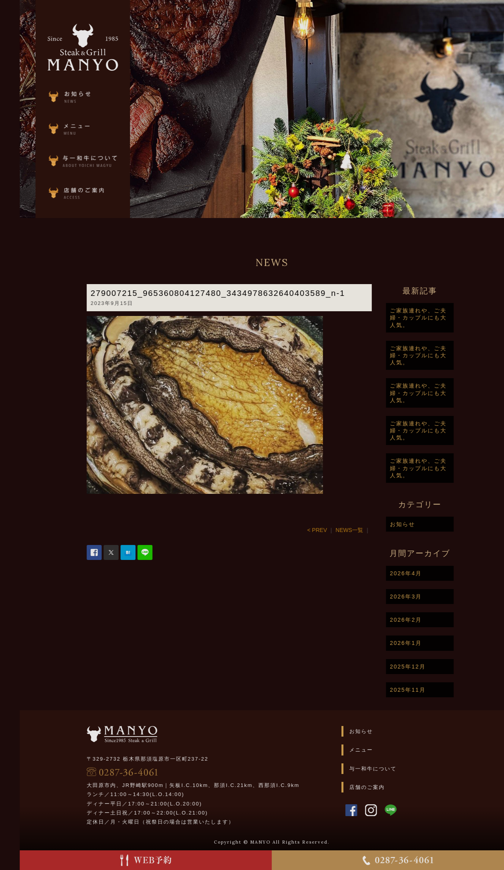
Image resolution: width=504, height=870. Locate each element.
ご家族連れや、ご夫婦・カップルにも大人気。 (441, 317)
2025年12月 (431, 666)
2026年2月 (429, 620)
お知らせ (426, 524)
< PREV (340, 530)
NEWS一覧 (373, 530)
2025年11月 (431, 690)
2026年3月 (429, 596)
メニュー (385, 750)
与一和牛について (396, 769)
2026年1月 (429, 643)
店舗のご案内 (390, 787)
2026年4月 (429, 573)
